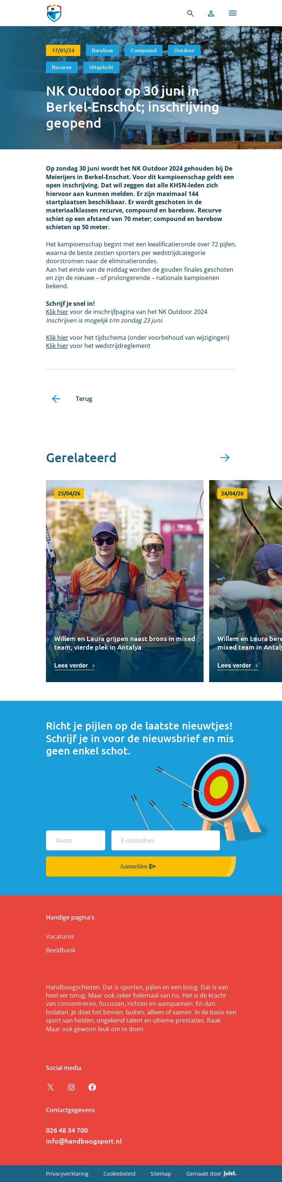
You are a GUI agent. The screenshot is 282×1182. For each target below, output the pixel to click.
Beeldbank (60, 950)
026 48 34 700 (67, 1130)
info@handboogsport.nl (84, 1140)
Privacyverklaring (67, 1173)
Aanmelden (134, 866)
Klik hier (57, 312)
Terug (84, 399)
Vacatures (60, 936)
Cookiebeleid (119, 1173)
